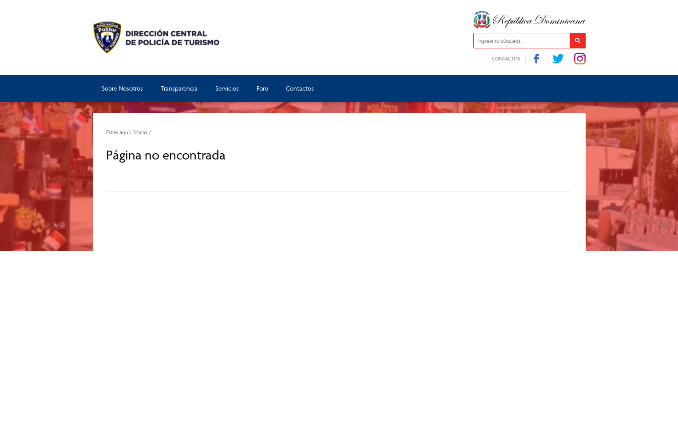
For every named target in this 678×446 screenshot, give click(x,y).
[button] (578, 40)
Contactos (506, 58)
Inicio (140, 131)
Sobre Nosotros (122, 88)
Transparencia (179, 88)
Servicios (227, 88)
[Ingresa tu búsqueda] (521, 40)
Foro (262, 88)
